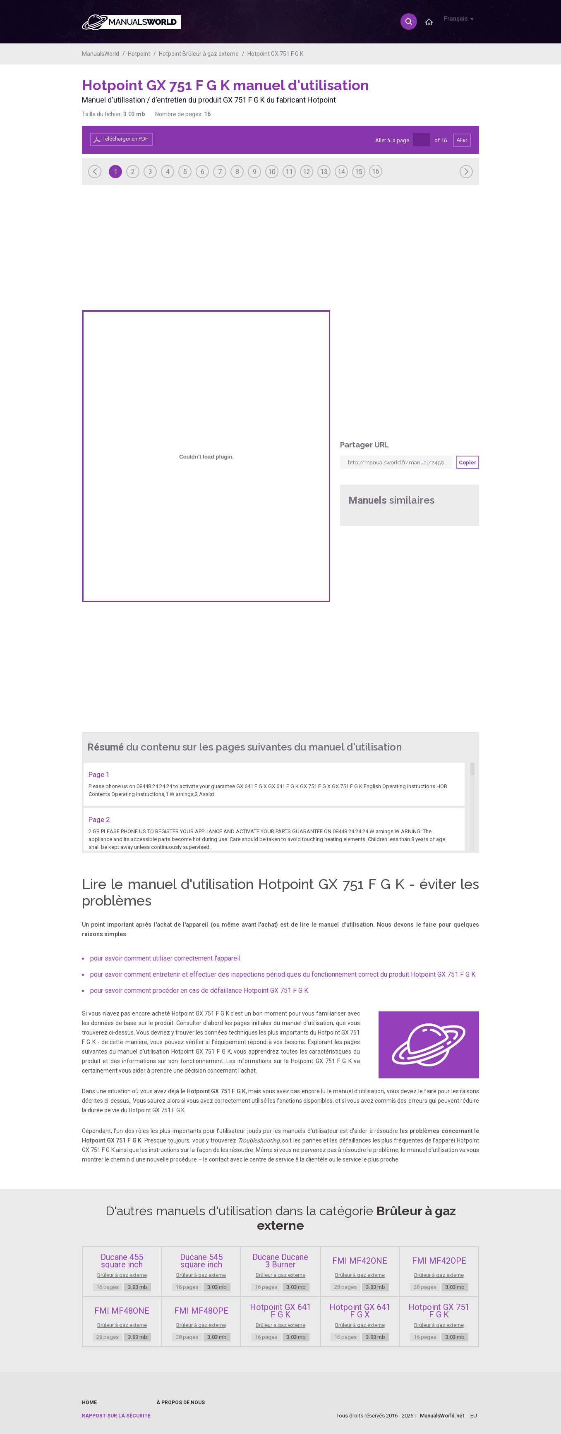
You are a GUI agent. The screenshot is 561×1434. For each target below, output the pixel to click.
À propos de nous (180, 1402)
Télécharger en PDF (125, 139)
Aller (461, 140)
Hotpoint (139, 53)
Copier (468, 462)
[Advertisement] (446, 98)
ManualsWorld (100, 53)
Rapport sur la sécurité (116, 1416)
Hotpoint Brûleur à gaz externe (199, 53)
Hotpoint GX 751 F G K (275, 53)
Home (89, 1402)
